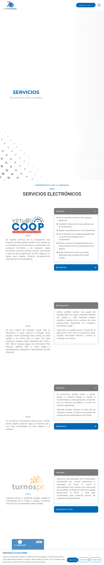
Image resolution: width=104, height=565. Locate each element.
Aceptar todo (93, 558)
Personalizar (58, 558)
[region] (52, 556)
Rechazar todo (75, 558)
